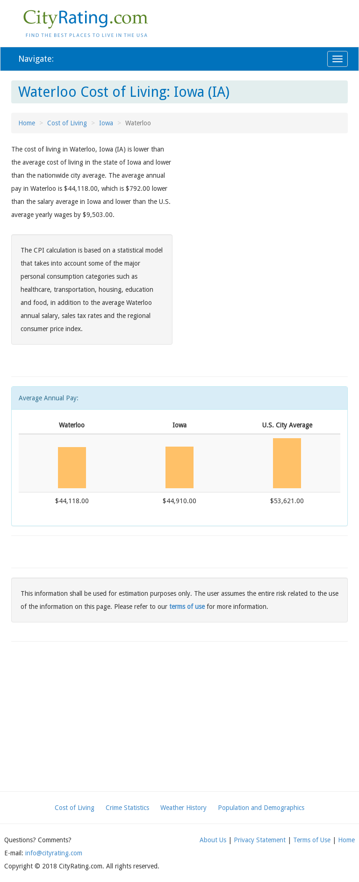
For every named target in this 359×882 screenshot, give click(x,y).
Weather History (183, 807)
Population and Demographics (261, 807)
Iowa (106, 123)
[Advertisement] (267, 208)
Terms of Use (311, 840)
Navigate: (36, 59)
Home (26, 123)
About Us (213, 840)
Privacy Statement (260, 840)
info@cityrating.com (53, 853)
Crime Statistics (127, 807)
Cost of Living (67, 123)
